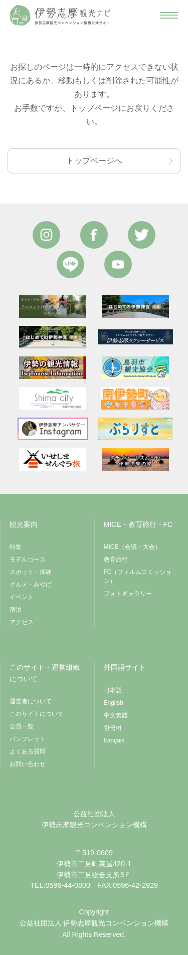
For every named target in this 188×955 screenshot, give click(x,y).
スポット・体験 (31, 572)
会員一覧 (22, 726)
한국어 (113, 727)
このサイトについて (37, 713)
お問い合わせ (28, 764)
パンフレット (28, 738)
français (114, 740)
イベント (22, 597)
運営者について (31, 701)
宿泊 (16, 609)
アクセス (22, 622)
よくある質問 (28, 751)
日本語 (113, 690)
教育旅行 (116, 559)
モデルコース (28, 559)
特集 (16, 546)
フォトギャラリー (128, 593)
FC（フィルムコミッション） (138, 576)
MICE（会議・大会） (132, 546)
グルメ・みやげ (31, 584)
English (113, 702)
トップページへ (94, 160)
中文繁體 (116, 715)
